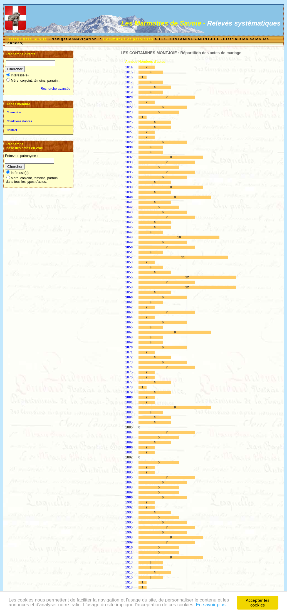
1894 (129, 467)
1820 (129, 97)
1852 (129, 257)
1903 (129, 512)
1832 (129, 157)
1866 (129, 327)
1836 (129, 177)
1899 (129, 492)
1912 (129, 557)
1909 (129, 542)
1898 (129, 487)
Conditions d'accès (19, 121)
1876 (129, 377)
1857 (129, 282)
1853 (129, 262)
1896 (129, 477)
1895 (129, 472)
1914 (129, 567)
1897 (129, 482)
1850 (129, 247)
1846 (129, 227)
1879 (129, 392)
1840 (129, 197)
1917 (129, 582)
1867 (129, 332)
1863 (129, 312)
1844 (129, 217)
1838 (129, 187)
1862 (129, 307)
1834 (129, 167)
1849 (129, 242)
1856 (129, 277)
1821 (129, 102)
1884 (129, 417)
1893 (129, 462)
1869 (129, 342)
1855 (129, 272)
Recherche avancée (55, 89)
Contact (12, 130)
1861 (129, 302)
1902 (129, 507)
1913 (129, 562)
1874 (129, 367)
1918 (129, 587)
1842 (129, 207)
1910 (129, 547)
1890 (129, 447)
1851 (129, 252)
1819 (129, 92)
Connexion (14, 112)
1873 (129, 362)
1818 (129, 87)
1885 (129, 422)
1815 (129, 72)
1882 (129, 407)
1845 (129, 222)
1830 (129, 147)
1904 (129, 517)
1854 (129, 267)
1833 (129, 162)
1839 (129, 192)
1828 (129, 137)
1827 (129, 132)
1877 (129, 382)
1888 (129, 437)
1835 (129, 172)
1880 (129, 397)
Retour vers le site (27, 39)
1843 (129, 212)
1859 (129, 292)
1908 (129, 537)
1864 (129, 317)
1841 (129, 202)
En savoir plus (211, 605)
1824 (129, 117)
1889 (129, 442)
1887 (129, 432)
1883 (129, 412)
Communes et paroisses (128, 39)
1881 (129, 402)
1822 (129, 107)
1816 (129, 77)
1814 (129, 67)
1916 (129, 577)
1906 (129, 527)
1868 (129, 337)
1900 (129, 497)
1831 (129, 152)
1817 (129, 82)
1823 (129, 112)
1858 (129, 287)
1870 (129, 347)
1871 (129, 352)
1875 (129, 372)
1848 (129, 237)
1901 (129, 502)
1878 (129, 387)
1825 (129, 122)
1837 (129, 182)
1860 (129, 297)
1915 (129, 572)
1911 (129, 552)
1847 (129, 232)
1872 (129, 357)
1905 (129, 522)
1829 (129, 142)
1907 (129, 532)
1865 (129, 322)
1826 (129, 127)
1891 (129, 452)
